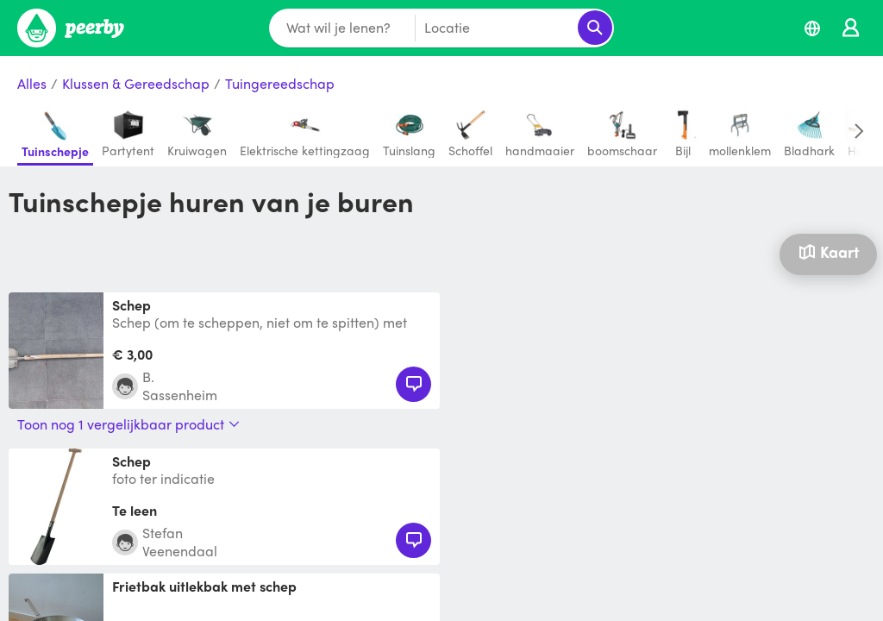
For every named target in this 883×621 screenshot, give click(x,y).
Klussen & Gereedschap (136, 84)
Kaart (828, 251)
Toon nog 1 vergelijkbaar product (128, 424)
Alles (32, 84)
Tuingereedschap (280, 84)
